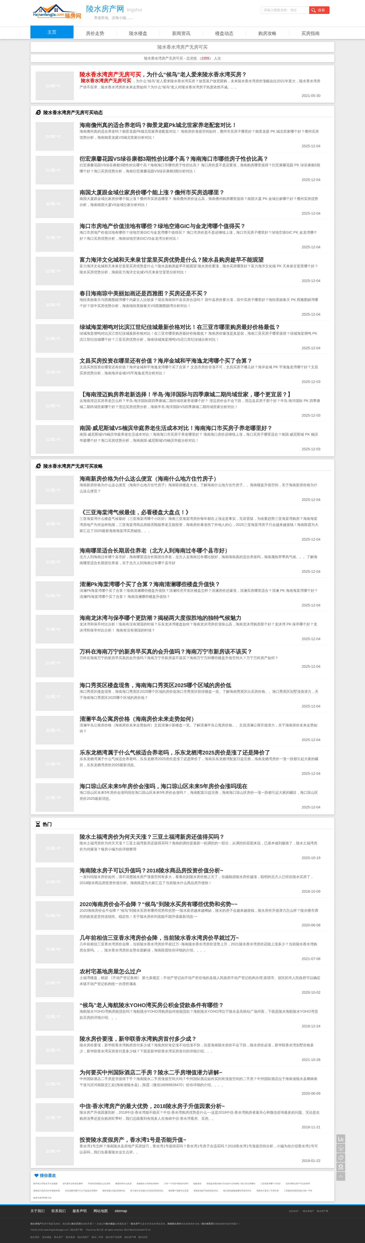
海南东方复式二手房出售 (268, 1191)
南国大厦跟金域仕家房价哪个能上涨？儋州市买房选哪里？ (152, 192)
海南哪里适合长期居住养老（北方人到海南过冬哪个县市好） (155, 550)
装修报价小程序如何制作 (148, 1184)
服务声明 (79, 1211)
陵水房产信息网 (114, 1237)
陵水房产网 (322, 1211)
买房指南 (310, 33)
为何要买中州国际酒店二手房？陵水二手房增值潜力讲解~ (151, 1072)
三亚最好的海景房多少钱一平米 (298, 1191)
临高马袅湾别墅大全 (42, 1198)
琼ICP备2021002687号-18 (137, 1230)
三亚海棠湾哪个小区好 (270, 1184)
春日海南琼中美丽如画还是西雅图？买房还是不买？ (144, 293)
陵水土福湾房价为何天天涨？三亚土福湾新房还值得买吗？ (152, 837)
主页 (52, 32)
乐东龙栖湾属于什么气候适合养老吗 (81, 1191)
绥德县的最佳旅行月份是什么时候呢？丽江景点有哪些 (231, 1184)
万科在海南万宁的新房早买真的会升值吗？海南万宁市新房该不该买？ (166, 651)
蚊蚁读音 (197, 1184)
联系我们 (58, 1211)
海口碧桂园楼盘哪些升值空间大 (237, 1191)
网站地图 (101, 1211)
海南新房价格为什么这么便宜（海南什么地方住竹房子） (149, 479)
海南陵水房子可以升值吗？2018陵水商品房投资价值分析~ (151, 870)
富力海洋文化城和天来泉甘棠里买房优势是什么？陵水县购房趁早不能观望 (172, 260)
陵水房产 (58, 1237)
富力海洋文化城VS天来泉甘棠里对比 (146, 1191)
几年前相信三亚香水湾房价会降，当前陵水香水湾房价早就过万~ (159, 938)
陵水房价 (35, 1237)
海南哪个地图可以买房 (178, 1191)
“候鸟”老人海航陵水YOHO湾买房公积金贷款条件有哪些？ (152, 1005)
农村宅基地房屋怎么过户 (110, 971)
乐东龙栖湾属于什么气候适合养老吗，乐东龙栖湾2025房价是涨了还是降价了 (175, 752)
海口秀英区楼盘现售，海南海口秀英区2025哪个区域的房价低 (155, 685)
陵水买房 (143, 1237)
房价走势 (95, 33)
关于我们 (37, 1211)
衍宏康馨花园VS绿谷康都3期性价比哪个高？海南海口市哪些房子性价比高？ (174, 159)
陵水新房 (70, 1237)
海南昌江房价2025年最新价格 (46, 1191)
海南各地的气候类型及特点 (206, 1191)
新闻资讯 (181, 33)
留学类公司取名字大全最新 (45, 1184)
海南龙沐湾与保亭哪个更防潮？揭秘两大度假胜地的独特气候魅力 (160, 618)
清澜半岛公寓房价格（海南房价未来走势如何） (138, 719)
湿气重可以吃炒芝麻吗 (73, 1184)
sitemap (121, 1211)
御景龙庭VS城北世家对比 (113, 1191)
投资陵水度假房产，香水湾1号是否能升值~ (133, 1140)
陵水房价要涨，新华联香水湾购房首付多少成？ (138, 1039)
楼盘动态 (224, 33)
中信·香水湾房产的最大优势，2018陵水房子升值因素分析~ (152, 1106)
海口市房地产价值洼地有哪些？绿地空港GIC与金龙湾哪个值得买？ (162, 226)
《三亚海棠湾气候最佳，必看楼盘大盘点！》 (135, 512)
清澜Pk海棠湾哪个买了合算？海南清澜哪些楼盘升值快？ (150, 584)
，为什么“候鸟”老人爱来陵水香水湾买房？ (163, 74)
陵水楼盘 (138, 33)
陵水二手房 (97, 1237)
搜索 (318, 10)
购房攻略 (267, 33)
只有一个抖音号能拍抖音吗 (176, 1184)
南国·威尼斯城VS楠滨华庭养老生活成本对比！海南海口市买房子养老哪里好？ (176, 428)
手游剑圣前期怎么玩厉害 (99, 1184)
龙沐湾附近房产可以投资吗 (298, 1184)
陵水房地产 (308, 1211)
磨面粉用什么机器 (123, 1184)
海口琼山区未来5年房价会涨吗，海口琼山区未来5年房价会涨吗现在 (163, 786)
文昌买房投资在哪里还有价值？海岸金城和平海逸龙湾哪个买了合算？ (166, 361)
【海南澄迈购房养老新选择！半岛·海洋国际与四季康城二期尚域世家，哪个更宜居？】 (186, 394)
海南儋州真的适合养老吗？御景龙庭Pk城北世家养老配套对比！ (158, 125)
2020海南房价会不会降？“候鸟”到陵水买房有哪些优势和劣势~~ (159, 904)
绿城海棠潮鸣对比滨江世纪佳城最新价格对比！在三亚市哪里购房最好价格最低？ (180, 327)
